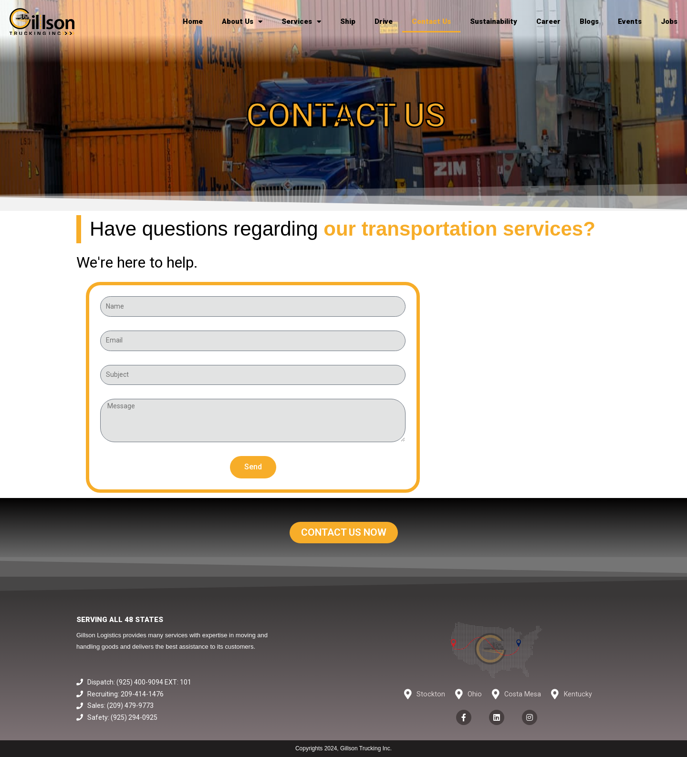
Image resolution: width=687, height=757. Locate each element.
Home (193, 21)
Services (301, 21)
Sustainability (493, 21)
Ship (347, 21)
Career (548, 21)
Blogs (589, 21)
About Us (242, 21)
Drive (384, 21)
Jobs (669, 21)
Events (630, 21)
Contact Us (431, 21)
